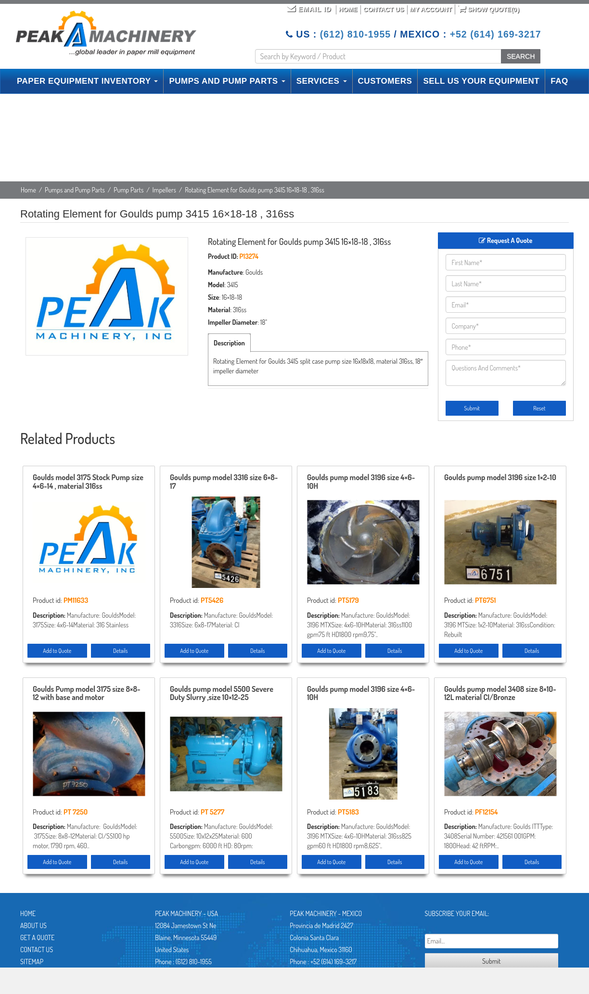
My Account (431, 9)
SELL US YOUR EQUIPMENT (481, 81)
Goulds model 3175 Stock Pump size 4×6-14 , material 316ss (88, 482)
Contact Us (383, 9)
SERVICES (321, 81)
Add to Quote (57, 650)
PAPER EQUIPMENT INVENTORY (87, 81)
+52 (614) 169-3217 (495, 34)
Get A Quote (37, 937)
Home (348, 9)
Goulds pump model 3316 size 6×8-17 (224, 482)
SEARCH (521, 56)
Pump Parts (128, 190)
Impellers (164, 190)
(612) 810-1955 (355, 34)
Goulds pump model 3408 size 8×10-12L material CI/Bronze (500, 693)
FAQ (559, 81)
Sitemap (31, 961)
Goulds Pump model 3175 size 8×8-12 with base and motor (87, 693)
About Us (33, 925)
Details (120, 650)
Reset (539, 408)
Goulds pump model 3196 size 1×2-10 (500, 477)
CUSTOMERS (385, 81)
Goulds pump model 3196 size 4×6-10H (361, 482)
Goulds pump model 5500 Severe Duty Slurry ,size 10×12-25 (221, 693)
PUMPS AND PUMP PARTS (227, 81)
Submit (472, 408)
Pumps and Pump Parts (75, 190)
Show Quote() (488, 8)
